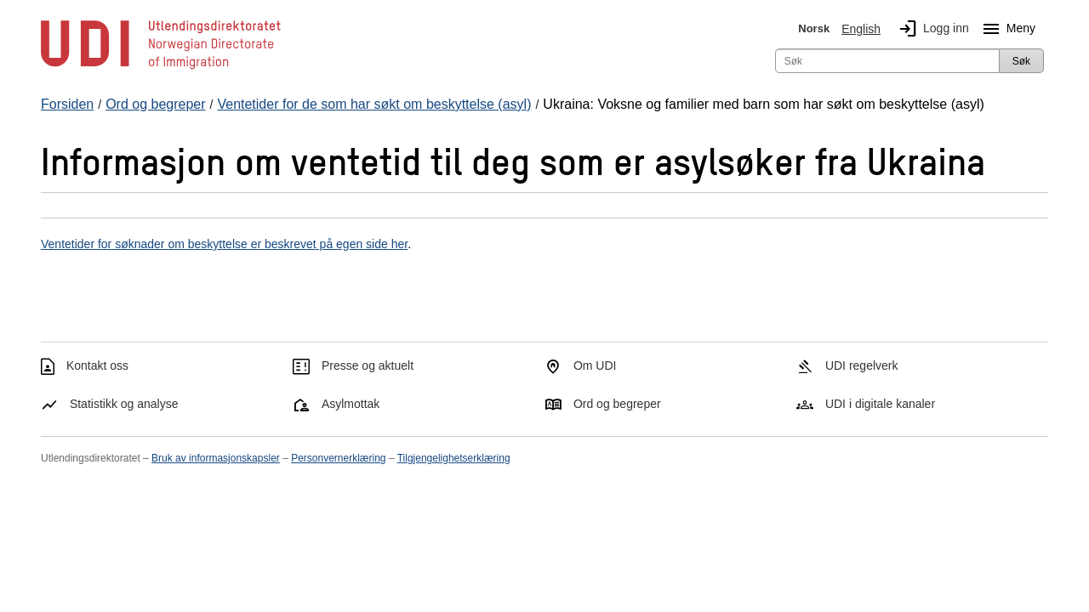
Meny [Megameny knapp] (1005, 29)
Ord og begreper (617, 404)
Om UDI (595, 365)
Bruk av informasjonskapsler (215, 458)
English (861, 29)
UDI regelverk (861, 365)
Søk (1021, 61)
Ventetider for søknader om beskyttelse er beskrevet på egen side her (224, 244)
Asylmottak (350, 404)
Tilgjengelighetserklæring (453, 458)
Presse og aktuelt (367, 365)
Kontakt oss (97, 365)
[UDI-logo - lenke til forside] (161, 68)
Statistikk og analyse (124, 404)
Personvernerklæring (338, 458)
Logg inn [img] (930, 29)
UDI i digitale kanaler (880, 404)
